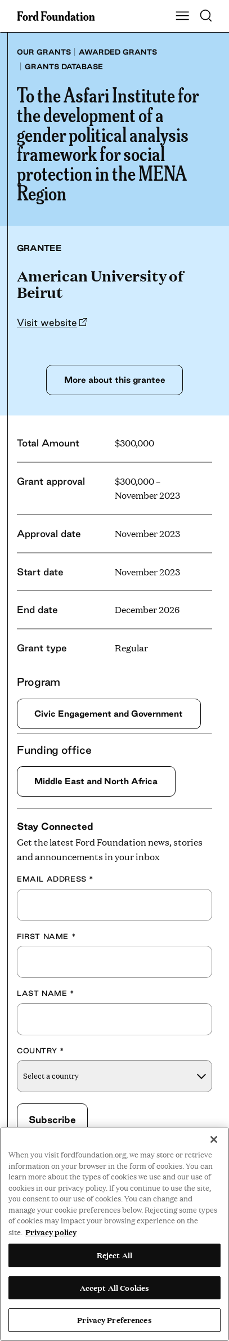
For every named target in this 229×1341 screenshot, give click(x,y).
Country (40, 1050)
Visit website (47, 322)
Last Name (46, 993)
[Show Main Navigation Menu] (182, 16)
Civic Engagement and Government (108, 713)
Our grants (44, 52)
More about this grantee (114, 380)
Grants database (64, 66)
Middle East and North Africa (96, 781)
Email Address (55, 879)
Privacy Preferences (114, 1319)
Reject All (114, 1254)
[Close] (213, 1139)
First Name (46, 936)
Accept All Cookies (114, 1287)
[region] (114, 1234)
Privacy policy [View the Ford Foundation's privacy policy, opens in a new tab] (51, 1231)
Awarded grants (118, 52)
